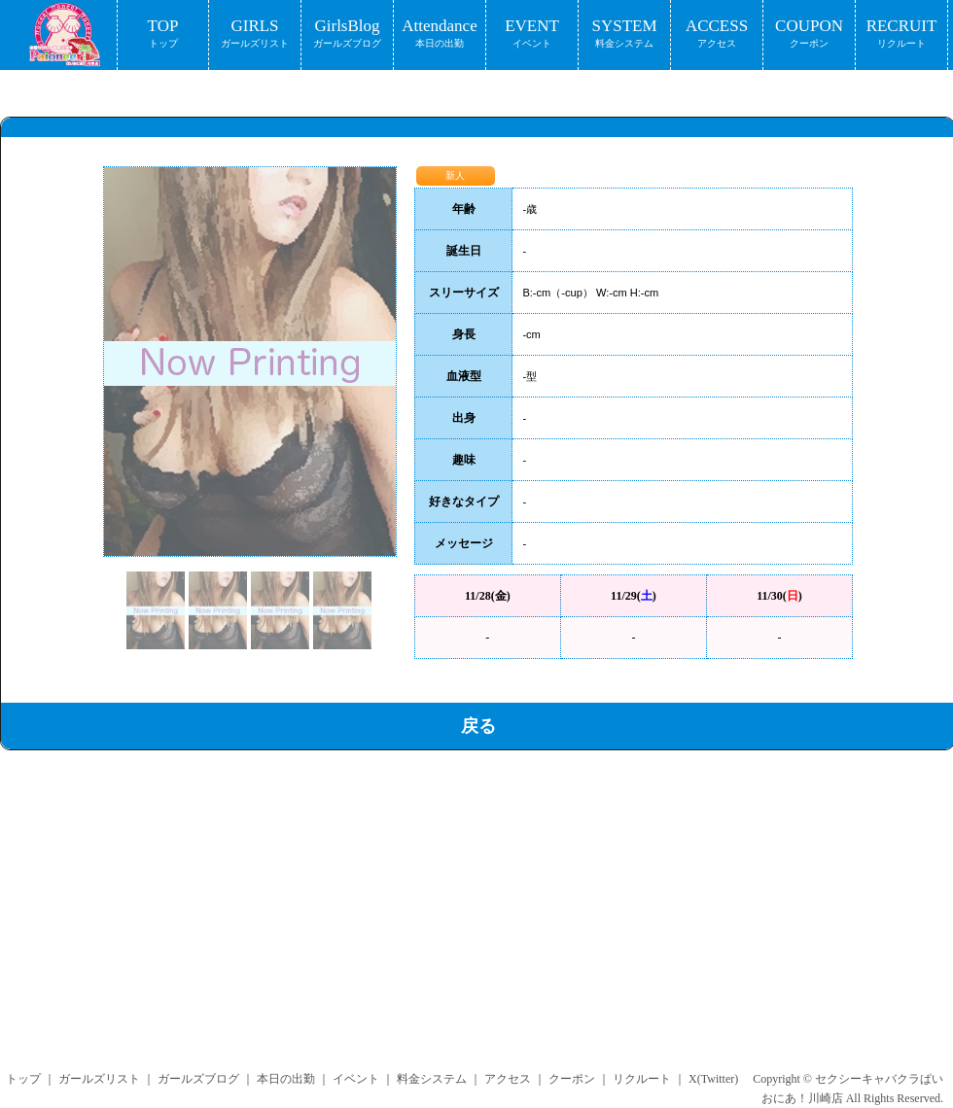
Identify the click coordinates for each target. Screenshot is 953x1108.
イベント (356, 1079)
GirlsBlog (347, 34)
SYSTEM (624, 34)
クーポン (571, 1079)
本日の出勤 (286, 1079)
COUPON (809, 34)
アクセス (507, 1079)
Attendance (439, 34)
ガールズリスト (99, 1079)
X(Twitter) (713, 1079)
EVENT (532, 34)
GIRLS (254, 34)
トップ (23, 1079)
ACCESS (716, 34)
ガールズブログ (198, 1079)
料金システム (432, 1079)
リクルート (642, 1079)
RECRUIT (901, 34)
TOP (163, 34)
